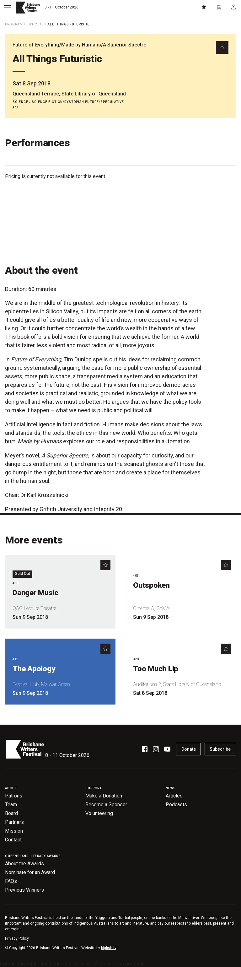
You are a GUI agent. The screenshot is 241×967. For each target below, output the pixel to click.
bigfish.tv (108, 948)
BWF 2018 (35, 24)
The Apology (34, 668)
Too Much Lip (155, 668)
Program (14, 24)
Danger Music (35, 592)
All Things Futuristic (68, 24)
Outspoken (151, 585)
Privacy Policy (17, 938)
